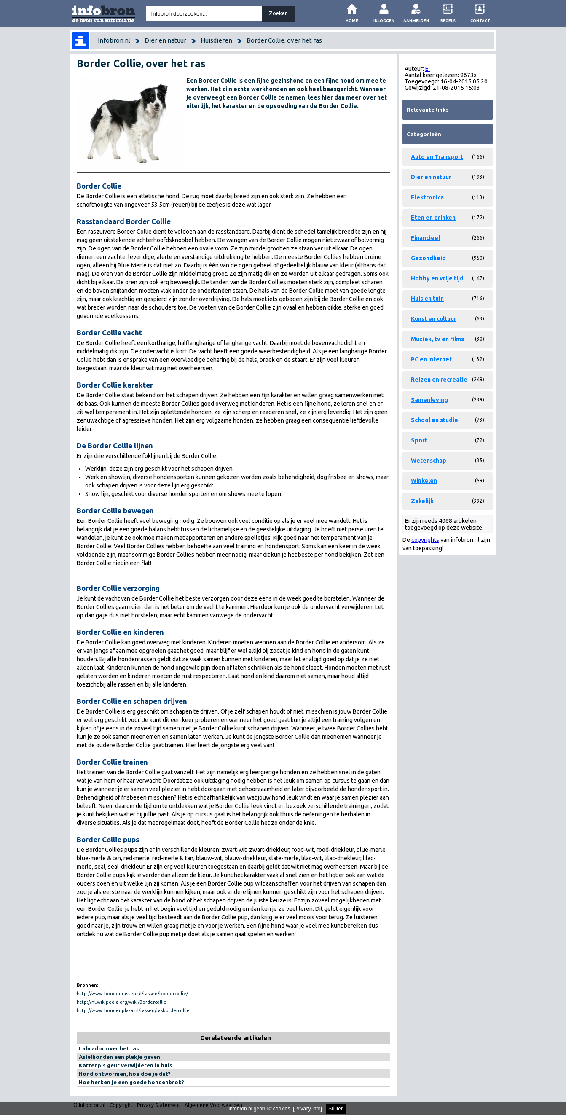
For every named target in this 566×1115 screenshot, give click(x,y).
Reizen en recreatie (439, 379)
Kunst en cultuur (433, 318)
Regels (448, 20)
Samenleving (429, 399)
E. (427, 68)
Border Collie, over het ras (284, 40)
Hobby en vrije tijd (437, 278)
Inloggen (383, 20)
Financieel (425, 237)
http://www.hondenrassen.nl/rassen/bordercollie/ (132, 993)
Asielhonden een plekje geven (119, 1057)
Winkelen (424, 480)
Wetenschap (428, 460)
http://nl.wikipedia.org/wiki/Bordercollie (121, 1002)
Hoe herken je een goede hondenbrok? (131, 1082)
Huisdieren (216, 40)
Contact (480, 20)
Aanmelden (416, 20)
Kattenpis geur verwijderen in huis (125, 1065)
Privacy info (308, 1109)
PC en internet (431, 359)
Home (352, 20)
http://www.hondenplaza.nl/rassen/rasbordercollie (133, 1010)
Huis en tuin (427, 298)
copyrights (425, 539)
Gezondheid (428, 258)
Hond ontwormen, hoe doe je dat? (125, 1074)
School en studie (434, 420)
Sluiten (336, 1109)
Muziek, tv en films (437, 339)
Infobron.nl (114, 40)
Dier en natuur (165, 40)
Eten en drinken (433, 217)
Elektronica (427, 197)
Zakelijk (422, 501)
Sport (419, 440)
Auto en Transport (437, 157)
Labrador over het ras (109, 1048)
